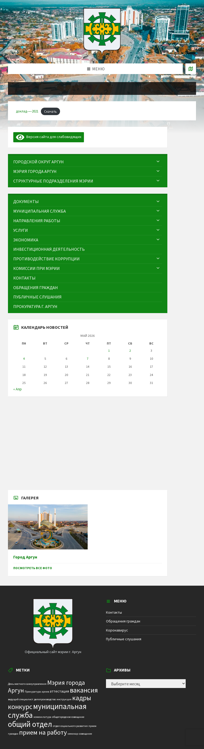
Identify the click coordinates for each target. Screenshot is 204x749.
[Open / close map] (190, 68)
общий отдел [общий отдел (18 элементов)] (30, 724)
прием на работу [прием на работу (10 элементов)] (43, 732)
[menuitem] (87, 162)
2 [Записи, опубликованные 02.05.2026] (130, 351)
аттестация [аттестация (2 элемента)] (59, 691)
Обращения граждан (123, 621)
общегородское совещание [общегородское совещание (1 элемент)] (68, 717)
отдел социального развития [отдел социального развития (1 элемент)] (70, 726)
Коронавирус (117, 630)
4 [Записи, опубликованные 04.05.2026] (24, 359)
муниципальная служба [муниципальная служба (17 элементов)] (47, 711)
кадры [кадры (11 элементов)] (81, 698)
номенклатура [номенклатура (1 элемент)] (42, 717)
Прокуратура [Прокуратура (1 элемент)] (33, 691)
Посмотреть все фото (32, 568)
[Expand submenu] (158, 162)
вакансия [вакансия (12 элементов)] (84, 690)
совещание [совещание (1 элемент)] (85, 733)
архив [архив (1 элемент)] (45, 691)
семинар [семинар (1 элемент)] (73, 733)
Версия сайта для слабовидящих (48, 136)
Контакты (114, 612)
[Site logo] (102, 53)
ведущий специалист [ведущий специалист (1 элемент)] (20, 699)
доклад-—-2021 (27, 111)
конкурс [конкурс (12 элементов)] (20, 706)
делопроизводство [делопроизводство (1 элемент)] (45, 699)
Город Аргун (25, 557)
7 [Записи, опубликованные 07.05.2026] (87, 359)
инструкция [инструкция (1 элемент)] (64, 699)
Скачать (50, 111)
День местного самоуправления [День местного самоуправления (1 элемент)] (27, 684)
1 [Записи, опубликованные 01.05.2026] (109, 351)
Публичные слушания (123, 639)
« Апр (17, 389)
